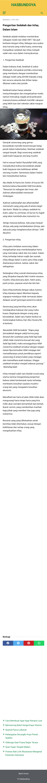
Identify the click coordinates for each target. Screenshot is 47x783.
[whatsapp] (39, 643)
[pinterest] (29, 643)
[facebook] (8, 643)
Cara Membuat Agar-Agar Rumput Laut (23, 720)
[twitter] (18, 643)
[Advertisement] (23, 534)
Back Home (23, 773)
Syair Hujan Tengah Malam (17, 747)
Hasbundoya (23, 5)
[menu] (4, 13)
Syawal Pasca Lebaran (16, 730)
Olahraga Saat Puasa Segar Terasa (21, 742)
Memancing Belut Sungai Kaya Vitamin (23, 725)
